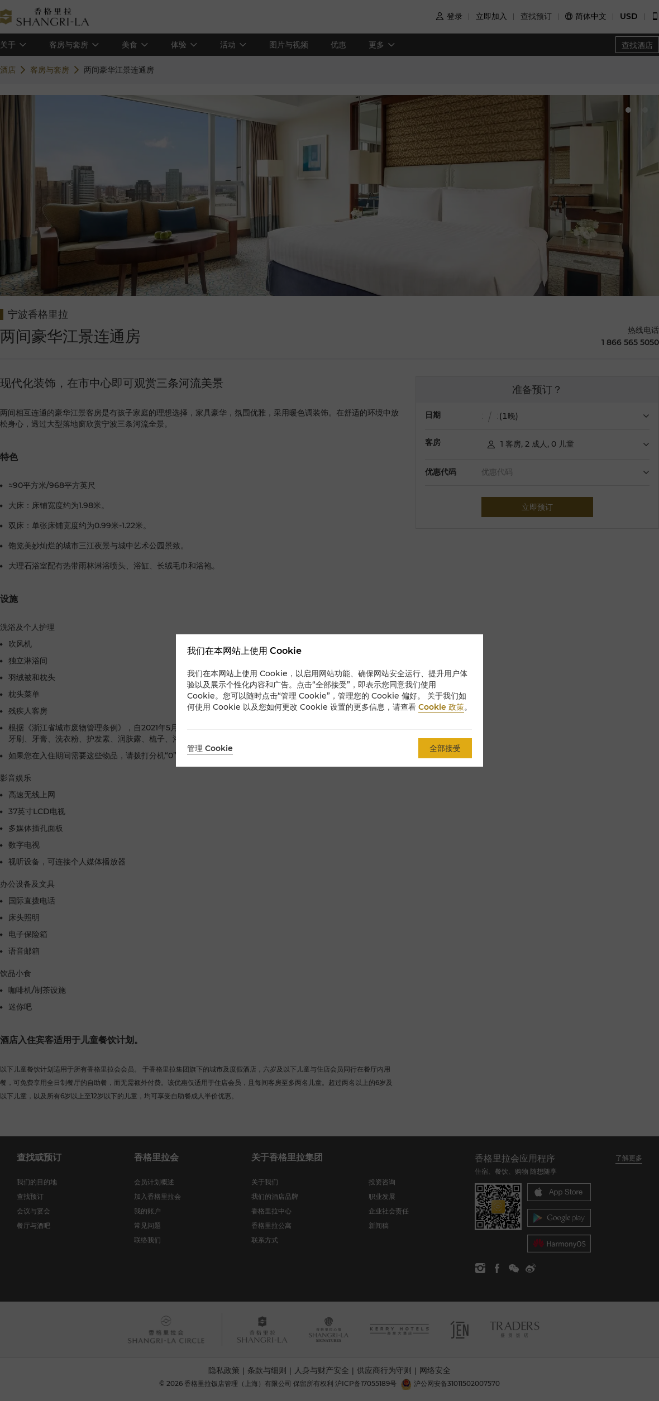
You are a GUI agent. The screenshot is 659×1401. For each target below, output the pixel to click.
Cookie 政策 (441, 707)
